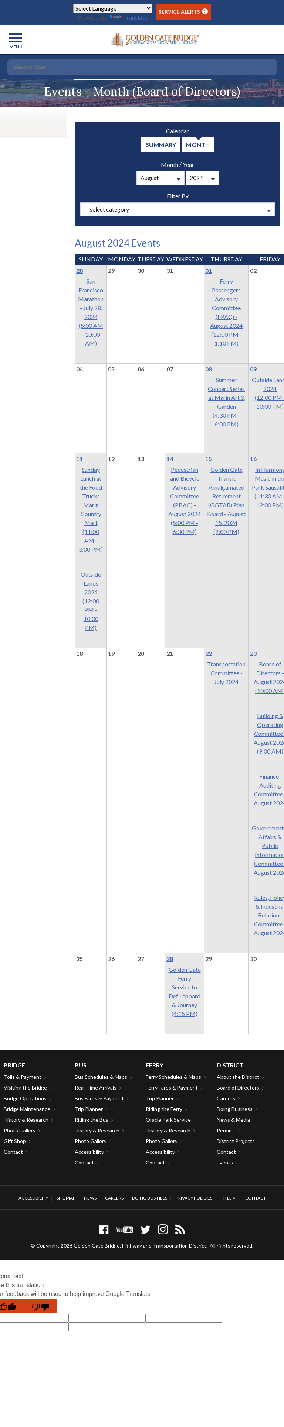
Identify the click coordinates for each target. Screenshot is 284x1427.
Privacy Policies (194, 1198)
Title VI (229, 1198)
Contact (13, 1152)
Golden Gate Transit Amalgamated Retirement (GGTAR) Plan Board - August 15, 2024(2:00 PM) (226, 500)
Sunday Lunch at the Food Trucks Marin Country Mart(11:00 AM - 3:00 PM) (91, 509)
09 (253, 369)
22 (208, 653)
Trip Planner (89, 1109)
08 (208, 369)
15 (208, 458)
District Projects (236, 1141)
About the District (238, 1077)
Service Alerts (183, 11)
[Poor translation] (40, 1306)
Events (225, 1162)
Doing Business (235, 1109)
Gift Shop (15, 1141)
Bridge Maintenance (27, 1109)
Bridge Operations (25, 1098)
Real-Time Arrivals (95, 1087)
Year (188, 164)
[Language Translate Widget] (112, 8)
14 (169, 458)
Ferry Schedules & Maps (173, 1077)
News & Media (233, 1119)
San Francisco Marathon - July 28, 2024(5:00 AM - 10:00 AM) (91, 312)
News (90, 1198)
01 (208, 270)
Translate (128, 17)
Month (169, 164)
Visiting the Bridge (25, 1087)
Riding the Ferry (164, 1109)
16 (253, 458)
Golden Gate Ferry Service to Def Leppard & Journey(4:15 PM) (185, 991)
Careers (226, 1098)
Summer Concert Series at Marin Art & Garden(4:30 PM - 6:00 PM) (226, 402)
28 (79, 270)
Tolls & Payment (22, 1077)
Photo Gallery (20, 1130)
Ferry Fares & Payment (172, 1087)
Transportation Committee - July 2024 (226, 673)
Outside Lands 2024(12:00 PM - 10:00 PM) (91, 601)
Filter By (178, 195)
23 (253, 653)
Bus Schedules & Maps (101, 1077)
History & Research (26, 1119)
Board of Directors (238, 1087)
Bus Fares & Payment (99, 1098)
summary (161, 144)
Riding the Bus (91, 1119)
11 (79, 458)
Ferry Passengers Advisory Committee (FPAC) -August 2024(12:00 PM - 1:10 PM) (226, 312)
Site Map (66, 1198)
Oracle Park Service (168, 1119)
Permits (226, 1130)
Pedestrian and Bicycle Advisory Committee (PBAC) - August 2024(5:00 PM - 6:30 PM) (184, 500)
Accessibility (89, 1152)
